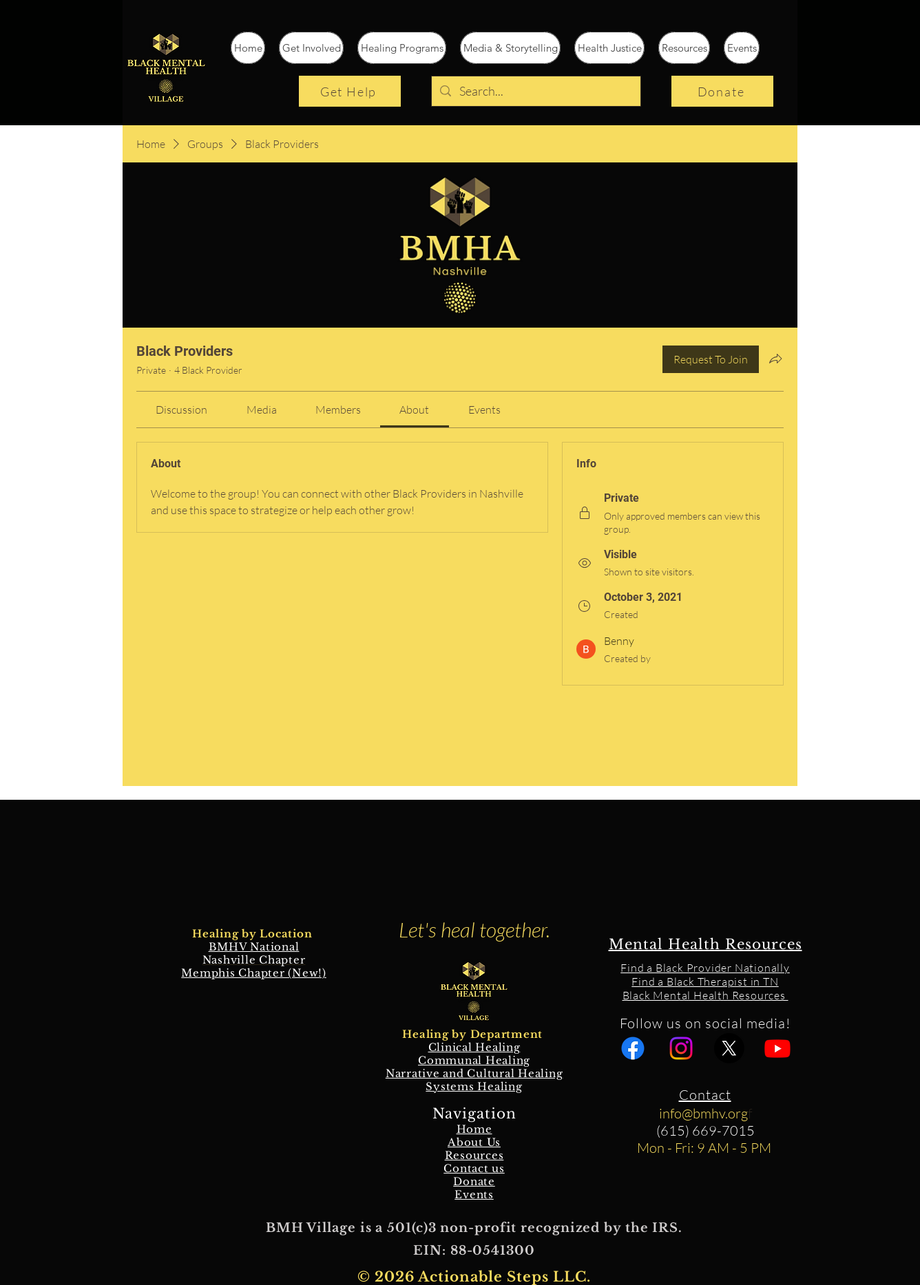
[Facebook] (633, 1048)
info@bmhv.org (703, 1113)
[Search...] (535, 91)
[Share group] (775, 358)
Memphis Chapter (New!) (253, 972)
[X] (729, 1048)
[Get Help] (350, 91)
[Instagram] (681, 1048)
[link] (181, 409)
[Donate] (722, 91)
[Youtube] (777, 1048)
